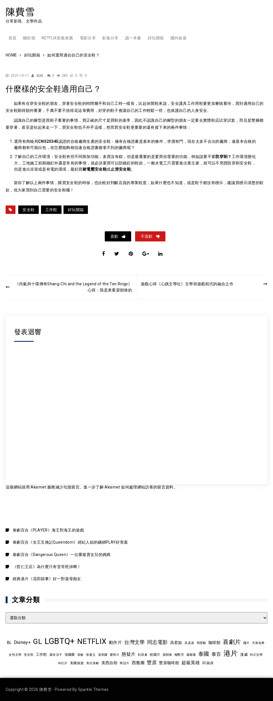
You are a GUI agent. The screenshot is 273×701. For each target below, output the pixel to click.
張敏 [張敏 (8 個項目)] (80, 655)
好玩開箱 (156, 38)
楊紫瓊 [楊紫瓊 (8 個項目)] (191, 655)
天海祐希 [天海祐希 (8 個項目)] (258, 643)
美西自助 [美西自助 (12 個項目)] (109, 663)
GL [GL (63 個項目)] (37, 641)
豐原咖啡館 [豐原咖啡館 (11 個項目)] (169, 663)
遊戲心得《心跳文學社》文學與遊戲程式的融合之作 (187, 284)
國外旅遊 (178, 38)
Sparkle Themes (93, 689)
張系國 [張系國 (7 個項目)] (103, 655)
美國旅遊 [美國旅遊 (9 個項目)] (77, 663)
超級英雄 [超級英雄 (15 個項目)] (190, 662)
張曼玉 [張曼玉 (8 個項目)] (90, 655)
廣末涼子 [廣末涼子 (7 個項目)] (55, 655)
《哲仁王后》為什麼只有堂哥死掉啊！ (47, 566)
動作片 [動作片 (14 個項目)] (115, 642)
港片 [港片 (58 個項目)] (231, 653)
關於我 (29, 38)
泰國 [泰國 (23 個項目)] (203, 654)
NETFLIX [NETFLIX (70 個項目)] (91, 641)
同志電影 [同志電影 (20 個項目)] (157, 642)
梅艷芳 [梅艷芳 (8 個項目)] (179, 655)
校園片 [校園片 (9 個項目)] (155, 655)
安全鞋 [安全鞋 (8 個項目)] (28, 655)
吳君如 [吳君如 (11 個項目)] (176, 642)
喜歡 (114, 236)
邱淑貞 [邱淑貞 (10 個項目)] (207, 663)
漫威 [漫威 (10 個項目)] (244, 654)
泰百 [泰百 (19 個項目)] (216, 654)
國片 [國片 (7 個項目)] (246, 643)
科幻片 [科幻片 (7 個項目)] (63, 663)
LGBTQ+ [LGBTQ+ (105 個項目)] (60, 641)
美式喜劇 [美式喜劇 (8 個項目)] (92, 663)
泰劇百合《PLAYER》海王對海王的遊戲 (48, 530)
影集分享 (110, 38)
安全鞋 (28, 209)
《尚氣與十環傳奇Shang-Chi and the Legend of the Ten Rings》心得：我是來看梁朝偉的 (73, 287)
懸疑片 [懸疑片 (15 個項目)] (128, 654)
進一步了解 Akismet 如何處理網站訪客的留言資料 (128, 487)
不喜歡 (147, 236)
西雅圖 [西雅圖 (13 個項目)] (138, 662)
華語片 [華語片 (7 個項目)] (124, 663)
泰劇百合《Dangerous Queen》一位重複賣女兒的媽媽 (62, 554)
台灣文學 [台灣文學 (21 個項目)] (134, 642)
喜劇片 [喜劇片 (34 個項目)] (232, 641)
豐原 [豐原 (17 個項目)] (152, 662)
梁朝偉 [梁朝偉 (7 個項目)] (167, 655)
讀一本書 (133, 38)
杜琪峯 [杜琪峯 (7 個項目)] (142, 655)
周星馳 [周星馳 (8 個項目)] (201, 643)
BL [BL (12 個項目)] (9, 642)
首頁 (12, 38)
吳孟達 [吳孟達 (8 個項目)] (189, 643)
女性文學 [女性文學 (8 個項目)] (15, 655)
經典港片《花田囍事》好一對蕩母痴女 (47, 578)
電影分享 (88, 38)
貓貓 (40, 76)
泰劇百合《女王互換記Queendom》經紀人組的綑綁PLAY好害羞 (70, 542)
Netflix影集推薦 (57, 38)
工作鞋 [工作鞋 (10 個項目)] (41, 654)
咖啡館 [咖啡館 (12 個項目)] (214, 642)
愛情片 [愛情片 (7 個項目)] (114, 655)
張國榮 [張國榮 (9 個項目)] (70, 655)
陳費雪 (20, 12)
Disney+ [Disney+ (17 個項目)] (22, 642)
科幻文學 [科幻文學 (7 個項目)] (256, 655)
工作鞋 (51, 209)
